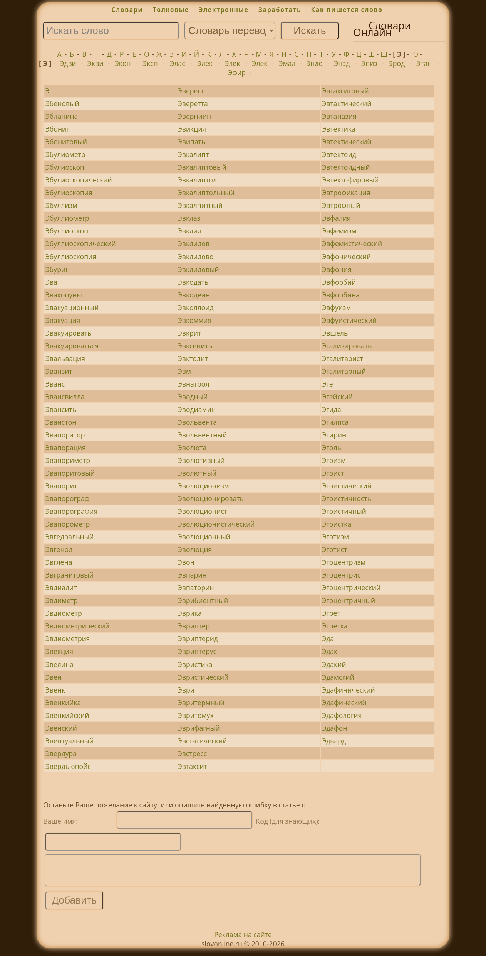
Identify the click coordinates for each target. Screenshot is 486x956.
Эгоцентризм (343, 562)
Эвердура (61, 753)
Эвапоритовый (70, 473)
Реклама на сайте (243, 940)
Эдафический (344, 702)
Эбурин (57, 269)
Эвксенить (195, 345)
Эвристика (195, 664)
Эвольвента (197, 422)
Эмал (287, 63)
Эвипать (192, 141)
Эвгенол (58, 549)
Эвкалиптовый (202, 167)
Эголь (331, 447)
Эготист (334, 549)
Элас (177, 63)
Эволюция (195, 549)
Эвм (184, 371)
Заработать (280, 9)
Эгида (331, 409)
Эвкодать (193, 282)
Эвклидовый (198, 269)
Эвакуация (62, 320)
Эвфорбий (339, 282)
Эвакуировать (68, 333)
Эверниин (194, 116)
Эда (328, 638)
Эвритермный (201, 702)
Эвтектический (346, 141)
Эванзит (58, 371)
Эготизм (335, 536)
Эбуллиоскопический (80, 243)
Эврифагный (199, 728)
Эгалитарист (342, 358)
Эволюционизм (203, 485)
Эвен (53, 677)
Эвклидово (196, 256)
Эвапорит (61, 485)
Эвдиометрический (77, 625)
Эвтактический (346, 103)
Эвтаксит (192, 766)
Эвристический (203, 677)
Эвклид (190, 230)
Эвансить (60, 409)
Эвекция (59, 651)
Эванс (55, 383)
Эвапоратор (65, 434)
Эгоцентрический (351, 587)
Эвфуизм (336, 307)
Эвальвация (65, 358)
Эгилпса (335, 422)
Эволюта (192, 447)
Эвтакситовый (345, 90)
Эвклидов (193, 243)
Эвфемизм (339, 230)
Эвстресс (192, 753)
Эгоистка (336, 524)
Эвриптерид (198, 638)
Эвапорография (71, 511)
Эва (51, 282)
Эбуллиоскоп (66, 230)
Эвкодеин (194, 294)
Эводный (193, 396)
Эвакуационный (72, 307)
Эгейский (337, 396)
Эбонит (57, 128)
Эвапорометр (67, 524)
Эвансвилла (65, 396)
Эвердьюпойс (68, 766)
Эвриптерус (197, 651)
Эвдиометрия (67, 638)
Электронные (224, 9)
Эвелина (59, 664)
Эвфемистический (352, 243)
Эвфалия (336, 218)
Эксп (150, 63)
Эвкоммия (195, 320)
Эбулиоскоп (64, 167)
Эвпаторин (196, 587)
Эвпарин (192, 574)
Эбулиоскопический (78, 179)
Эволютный (197, 473)
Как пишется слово (347, 9)
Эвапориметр (67, 460)
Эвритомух (196, 715)
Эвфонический (346, 256)
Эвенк (55, 689)
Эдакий (334, 664)
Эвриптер (194, 625)
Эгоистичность (346, 498)
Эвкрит (189, 333)
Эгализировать (347, 345)
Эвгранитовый (69, 574)
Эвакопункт (64, 294)
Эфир (237, 72)
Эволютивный (201, 460)
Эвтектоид (339, 154)
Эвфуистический (349, 320)
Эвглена (58, 562)
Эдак (329, 651)
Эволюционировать (211, 498)
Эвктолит (193, 358)
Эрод (397, 63)
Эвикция (192, 128)
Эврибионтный (203, 600)
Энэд (342, 63)
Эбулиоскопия (68, 192)
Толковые (171, 9)
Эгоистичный (344, 511)
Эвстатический (202, 740)
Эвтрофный (341, 205)
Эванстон (61, 422)
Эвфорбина (341, 294)
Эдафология (342, 715)
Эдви (68, 63)
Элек (205, 63)
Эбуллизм (61, 205)
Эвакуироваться (72, 345)
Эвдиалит (61, 587)
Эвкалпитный (200, 205)
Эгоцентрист (343, 574)
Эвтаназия (339, 116)
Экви (95, 63)
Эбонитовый (66, 141)
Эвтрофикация (346, 192)
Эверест (191, 90)
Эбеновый (62, 103)
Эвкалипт (193, 154)
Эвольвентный (202, 434)
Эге (327, 383)
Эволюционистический (216, 524)
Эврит (188, 689)
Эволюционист (202, 511)
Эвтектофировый (350, 179)
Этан (424, 63)
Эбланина (61, 116)
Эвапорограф (67, 498)
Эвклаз (189, 218)
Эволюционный (204, 536)
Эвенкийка (63, 702)
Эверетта (193, 103)
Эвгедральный (69, 536)
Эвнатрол (193, 383)
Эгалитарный (344, 371)
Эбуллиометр (67, 218)
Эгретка (334, 625)
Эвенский (61, 728)
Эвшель (335, 333)
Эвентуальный (69, 740)
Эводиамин (197, 409)
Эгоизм (334, 460)
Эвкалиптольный (206, 192)
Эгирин (334, 434)
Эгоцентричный (348, 600)
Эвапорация (65, 447)
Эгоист (333, 473)
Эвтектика (338, 128)
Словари (127, 9)
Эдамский (338, 677)
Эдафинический (348, 689)
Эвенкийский (67, 715)
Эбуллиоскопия (70, 256)
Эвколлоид (196, 307)
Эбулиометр (65, 154)
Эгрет (331, 613)
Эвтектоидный (346, 167)
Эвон (186, 562)
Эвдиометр (63, 613)
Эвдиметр (61, 600)
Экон (123, 63)
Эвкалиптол (197, 179)
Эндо (314, 63)
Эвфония (336, 269)
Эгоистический (347, 485)
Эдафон (334, 728)
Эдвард (334, 740)
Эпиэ (369, 63)
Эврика (190, 613)
